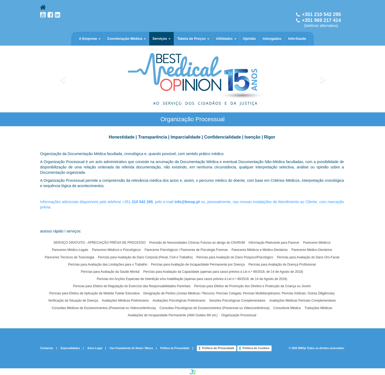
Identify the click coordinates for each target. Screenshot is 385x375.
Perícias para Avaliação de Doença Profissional (282, 264)
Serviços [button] (161, 39)
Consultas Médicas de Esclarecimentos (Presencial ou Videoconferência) (104, 308)
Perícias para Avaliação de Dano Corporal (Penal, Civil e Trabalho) (145, 257)
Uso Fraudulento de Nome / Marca (131, 347)
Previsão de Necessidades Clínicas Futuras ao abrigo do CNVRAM (197, 242)
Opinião (249, 39)
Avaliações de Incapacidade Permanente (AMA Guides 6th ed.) (173, 315)
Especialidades (70, 347)
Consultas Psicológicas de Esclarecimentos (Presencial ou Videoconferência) (215, 308)
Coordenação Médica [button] (126, 39)
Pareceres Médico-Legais (70, 250)
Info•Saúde (297, 39)
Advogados (272, 39)
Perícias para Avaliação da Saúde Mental (110, 272)
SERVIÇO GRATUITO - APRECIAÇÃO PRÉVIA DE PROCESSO (99, 242)
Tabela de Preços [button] (193, 39)
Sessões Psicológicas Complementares (237, 300)
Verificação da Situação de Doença (73, 300)
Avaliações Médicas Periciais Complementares (302, 300)
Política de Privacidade (175, 347)
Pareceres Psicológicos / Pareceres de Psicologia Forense (186, 250)
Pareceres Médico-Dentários (311, 250)
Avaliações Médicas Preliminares (125, 300)
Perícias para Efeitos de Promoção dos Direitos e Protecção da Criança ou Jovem (252, 286)
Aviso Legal (94, 347)
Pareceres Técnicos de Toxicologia (69, 257)
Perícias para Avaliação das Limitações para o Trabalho (107, 264)
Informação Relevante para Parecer (274, 242)
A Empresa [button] (90, 39)
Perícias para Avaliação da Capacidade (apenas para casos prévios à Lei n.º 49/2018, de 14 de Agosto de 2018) (223, 272)
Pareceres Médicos (317, 242)
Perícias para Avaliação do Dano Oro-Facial (308, 257)
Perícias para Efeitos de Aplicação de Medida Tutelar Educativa (94, 293)
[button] (63, 79)
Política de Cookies (256, 348)
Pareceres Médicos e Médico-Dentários (260, 250)
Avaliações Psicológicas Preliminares (178, 300)
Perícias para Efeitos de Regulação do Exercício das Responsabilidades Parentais (132, 286)
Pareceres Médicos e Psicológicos (116, 250)
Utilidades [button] (226, 39)
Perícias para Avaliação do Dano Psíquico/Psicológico (235, 257)
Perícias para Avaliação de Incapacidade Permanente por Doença (198, 264)
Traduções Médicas (318, 308)
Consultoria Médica (287, 308)
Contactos (46, 347)
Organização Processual (238, 315)
